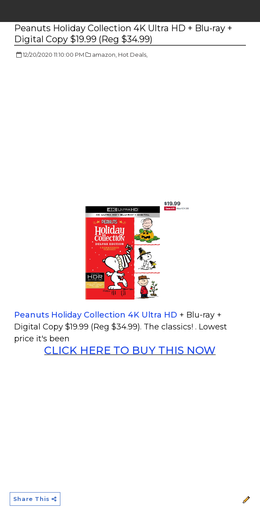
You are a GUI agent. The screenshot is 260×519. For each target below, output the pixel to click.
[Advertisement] (88, 129)
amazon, (104, 54)
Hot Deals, (133, 54)
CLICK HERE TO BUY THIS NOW (129, 350)
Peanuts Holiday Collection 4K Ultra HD (96, 315)
